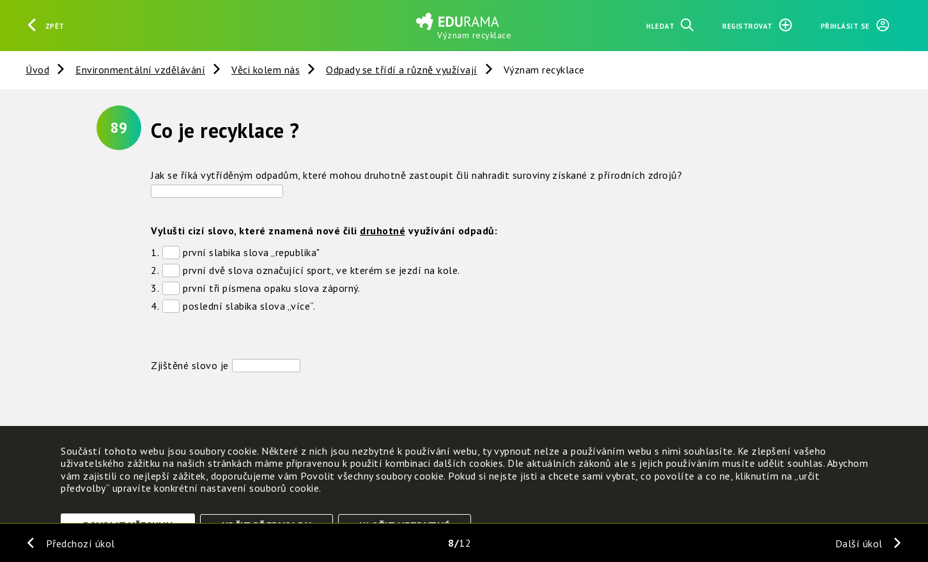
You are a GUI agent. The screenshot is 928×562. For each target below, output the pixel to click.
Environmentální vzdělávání (140, 69)
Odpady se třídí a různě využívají (401, 69)
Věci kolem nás (265, 69)
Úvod (37, 69)
